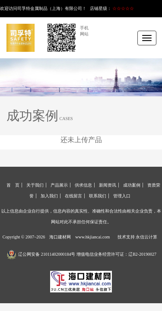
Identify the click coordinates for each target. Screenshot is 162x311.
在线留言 (73, 196)
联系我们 (97, 196)
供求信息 (83, 185)
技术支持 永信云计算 (138, 237)
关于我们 (35, 185)
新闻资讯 (107, 185)
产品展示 (59, 185)
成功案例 (131, 185)
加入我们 (49, 196)
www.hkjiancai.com (92, 237)
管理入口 (121, 196)
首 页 (12, 185)
